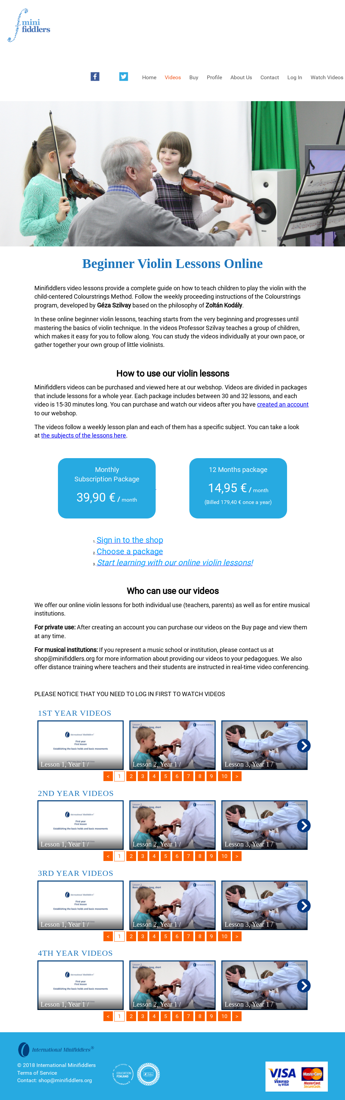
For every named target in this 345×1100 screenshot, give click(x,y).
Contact (269, 77)
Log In (294, 77)
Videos (173, 77)
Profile (214, 77)
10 (224, 776)
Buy (193, 77)
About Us (241, 77)
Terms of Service (37, 1073)
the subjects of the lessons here (83, 435)
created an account (283, 404)
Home (149, 77)
